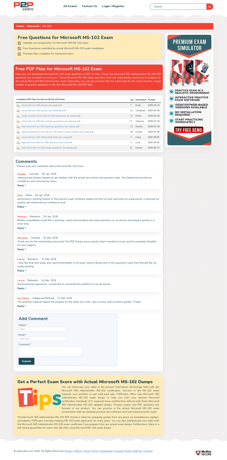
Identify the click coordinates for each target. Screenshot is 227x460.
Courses (119, 451)
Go (209, 6)
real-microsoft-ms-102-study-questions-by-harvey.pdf (49, 147)
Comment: (25, 344)
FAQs (95, 451)
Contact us (89, 6)
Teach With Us (133, 451)
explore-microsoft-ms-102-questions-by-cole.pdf (46, 142)
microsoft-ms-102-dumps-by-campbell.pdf (43, 110)
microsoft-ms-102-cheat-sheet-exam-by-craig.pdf (46, 137)
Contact (148, 451)
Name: (23, 325)
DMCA (78, 451)
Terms (87, 451)
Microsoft (33, 26)
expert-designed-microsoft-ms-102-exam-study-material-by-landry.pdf (57, 131)
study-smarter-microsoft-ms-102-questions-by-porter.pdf (50, 115)
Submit (26, 361)
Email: (22, 335)
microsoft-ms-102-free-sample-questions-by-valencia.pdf (50, 121)
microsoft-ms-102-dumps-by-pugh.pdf (41, 105)
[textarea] (50, 351)
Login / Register (113, 6)
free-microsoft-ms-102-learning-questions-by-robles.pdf (50, 126)
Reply (21, 185)
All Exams (70, 6)
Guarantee (106, 451)
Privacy (69, 451)
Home (20, 26)
